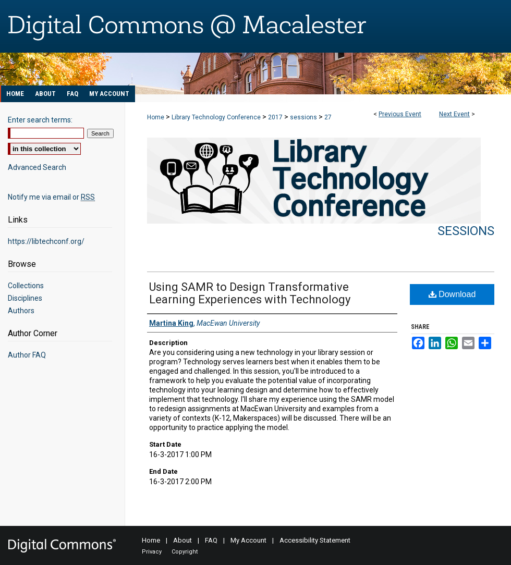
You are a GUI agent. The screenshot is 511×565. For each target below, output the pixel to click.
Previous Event (400, 114)
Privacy (152, 551)
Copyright (185, 551)
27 (328, 117)
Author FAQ (27, 355)
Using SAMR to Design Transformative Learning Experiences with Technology (249, 293)
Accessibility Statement (314, 540)
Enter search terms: (40, 120)
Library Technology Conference (217, 117)
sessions (304, 117)
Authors (21, 310)
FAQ (211, 540)
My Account (248, 540)
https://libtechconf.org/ (46, 241)
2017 (276, 117)
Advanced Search (37, 167)
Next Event (454, 114)
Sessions (465, 231)
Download (452, 294)
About (182, 540)
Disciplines (25, 298)
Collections (26, 285)
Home (155, 117)
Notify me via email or (51, 197)
